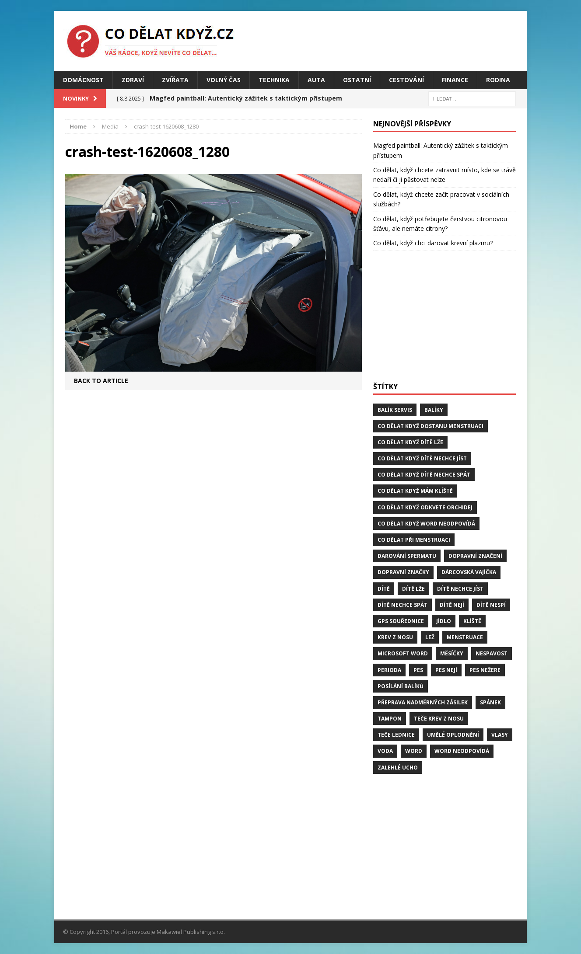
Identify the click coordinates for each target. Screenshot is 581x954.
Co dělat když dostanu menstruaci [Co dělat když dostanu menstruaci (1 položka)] (430, 426)
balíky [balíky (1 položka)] (433, 410)
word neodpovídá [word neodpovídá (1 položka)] (461, 751)
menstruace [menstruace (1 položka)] (465, 637)
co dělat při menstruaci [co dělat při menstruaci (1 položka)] (414, 539)
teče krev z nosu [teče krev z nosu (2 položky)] (439, 718)
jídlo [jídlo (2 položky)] (443, 621)
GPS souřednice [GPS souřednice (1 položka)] (401, 621)
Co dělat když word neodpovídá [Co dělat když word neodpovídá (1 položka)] (426, 523)
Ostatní (357, 80)
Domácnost (83, 80)
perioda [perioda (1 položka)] (389, 670)
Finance (455, 80)
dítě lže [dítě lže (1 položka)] (413, 588)
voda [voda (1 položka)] (385, 751)
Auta (316, 80)
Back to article (101, 380)
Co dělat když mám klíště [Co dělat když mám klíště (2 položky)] (415, 490)
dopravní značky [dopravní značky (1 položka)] (403, 572)
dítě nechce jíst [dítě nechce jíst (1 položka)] (460, 588)
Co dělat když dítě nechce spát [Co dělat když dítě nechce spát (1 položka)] (424, 474)
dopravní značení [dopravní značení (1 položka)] (475, 556)
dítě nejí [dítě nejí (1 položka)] (452, 605)
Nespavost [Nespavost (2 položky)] (492, 653)
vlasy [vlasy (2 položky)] (499, 734)
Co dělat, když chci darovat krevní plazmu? (433, 243)
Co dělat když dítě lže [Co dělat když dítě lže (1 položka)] (410, 442)
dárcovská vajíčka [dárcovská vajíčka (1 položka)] (468, 572)
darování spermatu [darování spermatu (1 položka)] (407, 556)
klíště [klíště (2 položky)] (472, 621)
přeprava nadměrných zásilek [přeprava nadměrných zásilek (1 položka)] (423, 702)
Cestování (406, 80)
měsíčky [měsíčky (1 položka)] (451, 653)
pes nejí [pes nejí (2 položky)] (446, 670)
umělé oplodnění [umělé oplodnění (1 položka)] (453, 734)
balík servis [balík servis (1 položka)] (395, 410)
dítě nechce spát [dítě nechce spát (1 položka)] (402, 605)
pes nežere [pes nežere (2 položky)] (484, 670)
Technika (274, 80)
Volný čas (223, 80)
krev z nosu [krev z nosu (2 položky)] (395, 637)
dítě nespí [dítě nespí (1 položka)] (491, 605)
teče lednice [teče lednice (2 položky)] (396, 734)
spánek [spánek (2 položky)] (490, 702)
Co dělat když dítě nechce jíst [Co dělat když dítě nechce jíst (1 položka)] (422, 458)
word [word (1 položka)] (413, 751)
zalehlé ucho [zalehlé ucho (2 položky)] (398, 767)
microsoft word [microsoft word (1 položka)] (403, 653)
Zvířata (175, 80)
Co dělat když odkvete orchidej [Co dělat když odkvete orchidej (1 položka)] (425, 507)
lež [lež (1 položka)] (429, 637)
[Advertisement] (444, 316)
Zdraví (133, 80)
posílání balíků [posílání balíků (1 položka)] (401, 686)
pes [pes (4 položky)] (418, 670)
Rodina (498, 80)
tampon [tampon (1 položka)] (390, 718)
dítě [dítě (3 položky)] (384, 588)
